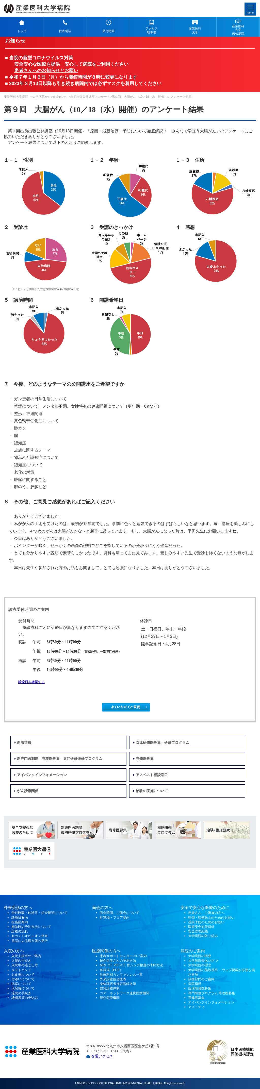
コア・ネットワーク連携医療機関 (124, 993)
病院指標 (194, 984)
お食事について (23, 974)
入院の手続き (21, 960)
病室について (21, 984)
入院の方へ (14, 951)
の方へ (106, 907)
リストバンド (21, 970)
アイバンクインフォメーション (42, 775)
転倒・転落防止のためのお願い (211, 917)
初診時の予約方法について (31, 927)
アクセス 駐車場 (151, 30)
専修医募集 (145, 759)
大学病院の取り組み (203, 936)
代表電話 (65, 31)
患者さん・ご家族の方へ (206, 913)
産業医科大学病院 (16, 97)
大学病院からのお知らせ (49, 97)
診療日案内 (19, 917)
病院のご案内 (193, 951)
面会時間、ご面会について (119, 913)
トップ (21, 31)
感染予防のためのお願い (206, 922)
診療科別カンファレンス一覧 (121, 974)
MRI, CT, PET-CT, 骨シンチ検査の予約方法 (131, 965)
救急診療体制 (110, 988)
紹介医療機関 (110, 998)
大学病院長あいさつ (203, 960)
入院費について (23, 988)
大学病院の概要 (199, 956)
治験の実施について (152, 791)
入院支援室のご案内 (26, 956)
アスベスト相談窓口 (152, 775)
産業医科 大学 (195, 30)
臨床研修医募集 (199, 988)
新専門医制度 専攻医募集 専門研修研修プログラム (59, 759)
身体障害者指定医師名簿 (118, 984)
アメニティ (196, 1007)
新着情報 (24, 743)
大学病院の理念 (199, 965)
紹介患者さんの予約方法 (118, 960)
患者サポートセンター (116, 956)
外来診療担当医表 (113, 979)
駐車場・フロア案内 (114, 917)
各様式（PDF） (111, 970)
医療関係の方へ (106, 951)
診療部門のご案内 (201, 979)
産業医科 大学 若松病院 (238, 29)
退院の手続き (21, 993)
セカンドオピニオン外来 (29, 936)
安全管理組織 (198, 931)
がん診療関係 (27, 791)
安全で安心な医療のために (205, 907)
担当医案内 (19, 922)
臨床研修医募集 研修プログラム (162, 743)
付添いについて (23, 979)
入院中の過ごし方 (24, 965)
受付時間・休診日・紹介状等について (39, 913)
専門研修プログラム (211, 993)
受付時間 (108, 31)
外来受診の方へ (18, 907)
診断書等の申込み (24, 998)
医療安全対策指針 (201, 927)
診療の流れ (19, 931)
